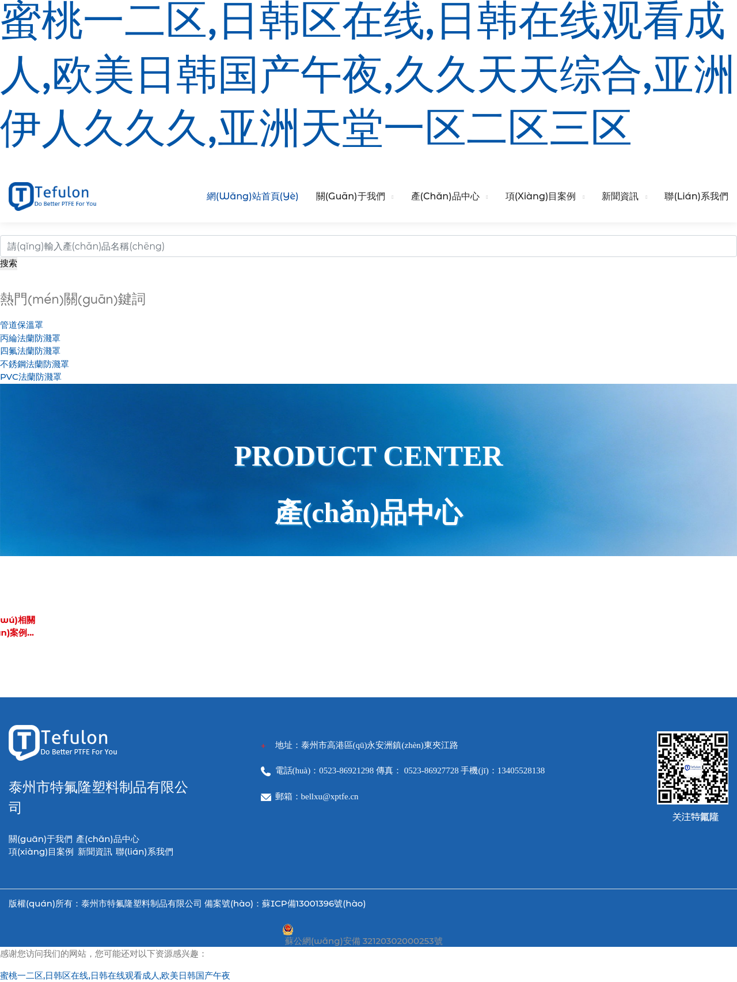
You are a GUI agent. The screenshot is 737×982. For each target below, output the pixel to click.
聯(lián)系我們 (696, 196)
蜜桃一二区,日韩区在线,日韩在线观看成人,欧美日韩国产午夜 (115, 975)
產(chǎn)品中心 (445, 196)
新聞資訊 (620, 196)
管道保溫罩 (21, 324)
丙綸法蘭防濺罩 (30, 338)
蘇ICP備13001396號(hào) (314, 903)
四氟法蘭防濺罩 (30, 350)
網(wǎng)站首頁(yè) (253, 196)
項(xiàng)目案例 (541, 196)
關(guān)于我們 (350, 196)
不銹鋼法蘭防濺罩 (34, 363)
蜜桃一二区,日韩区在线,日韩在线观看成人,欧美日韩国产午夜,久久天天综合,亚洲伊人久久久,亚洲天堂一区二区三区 (367, 80)
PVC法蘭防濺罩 (31, 376)
